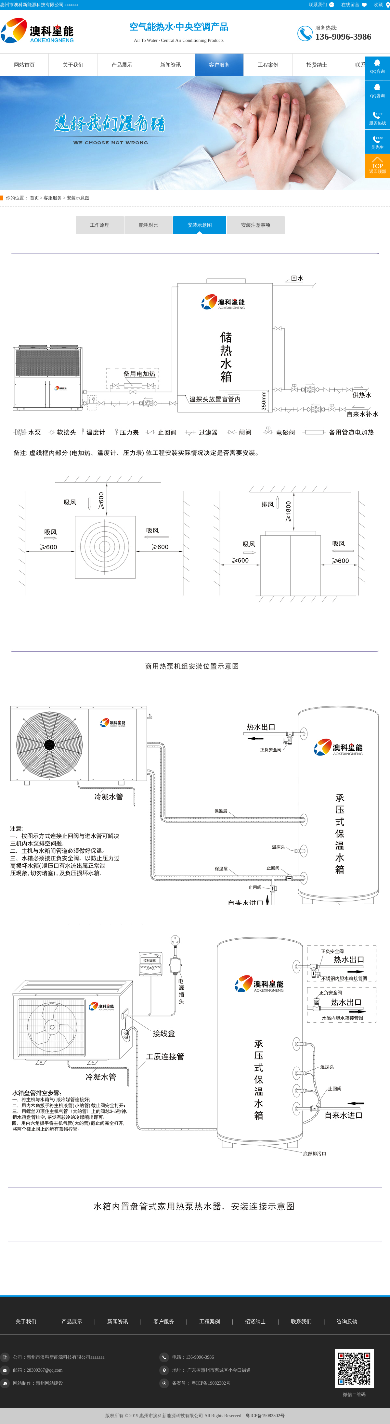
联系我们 (318, 4)
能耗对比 (148, 225)
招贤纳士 (316, 65)
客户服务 (219, 65)
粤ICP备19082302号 (210, 1383)
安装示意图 (78, 198)
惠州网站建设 (49, 1383)
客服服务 (53, 198)
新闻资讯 (170, 65)
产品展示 (121, 65)
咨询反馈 (347, 1321)
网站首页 (24, 65)
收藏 (378, 4)
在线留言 (350, 4)
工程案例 (268, 65)
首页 (34, 198)
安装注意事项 (255, 225)
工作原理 (100, 225)
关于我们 (73, 65)
